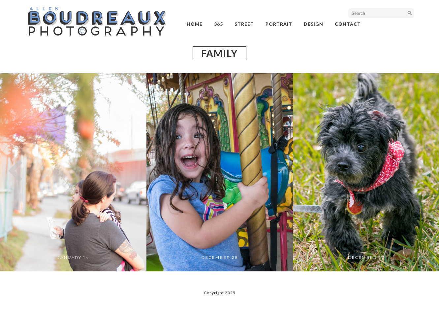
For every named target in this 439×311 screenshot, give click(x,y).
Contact (348, 24)
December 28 (219, 257)
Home (195, 24)
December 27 (366, 257)
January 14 (73, 257)
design (313, 24)
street (244, 24)
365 (218, 24)
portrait (279, 24)
